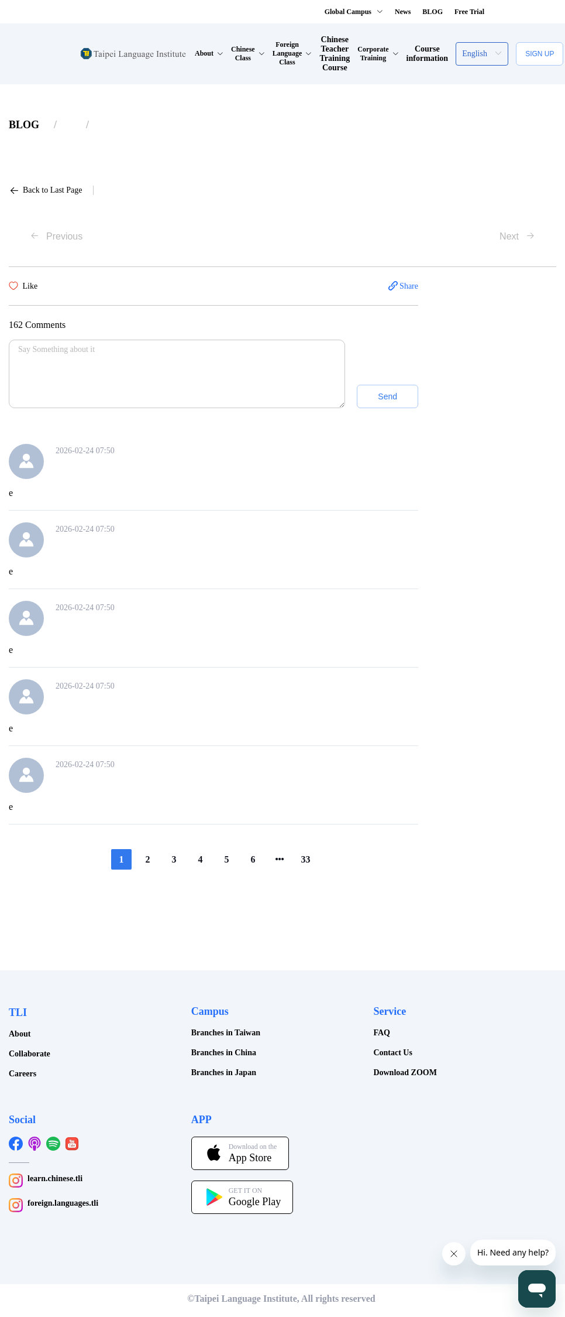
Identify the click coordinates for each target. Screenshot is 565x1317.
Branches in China (223, 1052)
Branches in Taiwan (225, 1032)
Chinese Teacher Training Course (334, 53)
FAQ (381, 1032)
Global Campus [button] (354, 12)
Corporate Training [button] (377, 53)
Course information (427, 54)
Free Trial (469, 12)
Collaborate (29, 1053)
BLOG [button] (432, 12)
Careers (22, 1073)
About (19, 1033)
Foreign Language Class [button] (292, 53)
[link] (24, 125)
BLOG (24, 125)
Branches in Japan (223, 1072)
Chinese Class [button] (248, 53)
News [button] (403, 12)
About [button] (209, 53)
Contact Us (392, 1052)
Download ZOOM (405, 1072)
